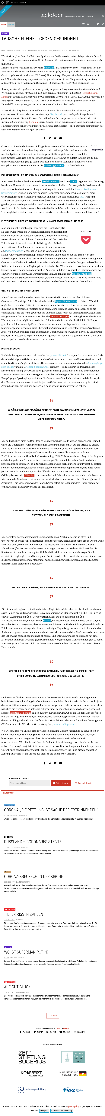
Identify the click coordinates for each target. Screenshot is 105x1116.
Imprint (66, 1029)
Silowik (47, 620)
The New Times (10, 910)
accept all (44, 1110)
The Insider (9, 837)
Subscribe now (60, 783)
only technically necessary (61, 1110)
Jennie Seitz (75, 51)
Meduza (7, 872)
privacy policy (73, 1106)
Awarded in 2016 (18, 3)
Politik (6, 815)
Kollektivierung (51, 181)
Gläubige (29, 475)
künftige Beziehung (20, 712)
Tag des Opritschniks (66, 301)
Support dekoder (84, 783)
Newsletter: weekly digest (19, 778)
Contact (58, 1029)
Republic (5, 34)
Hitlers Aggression (54, 165)
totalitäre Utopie (59, 316)
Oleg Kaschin (35, 51)
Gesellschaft (6, 51)
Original (17, 51)
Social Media (9, 805)
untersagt (49, 67)
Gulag (74, 181)
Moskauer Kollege (81, 273)
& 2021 (27, 3)
